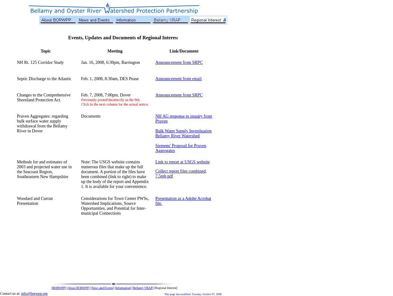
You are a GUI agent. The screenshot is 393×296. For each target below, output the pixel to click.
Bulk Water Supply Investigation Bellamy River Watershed (183, 133)
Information (123, 288)
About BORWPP (78, 288)
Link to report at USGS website (182, 162)
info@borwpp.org (34, 293)
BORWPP (59, 288)
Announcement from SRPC (179, 62)
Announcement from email (178, 78)
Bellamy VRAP (142, 288)
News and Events (102, 288)
